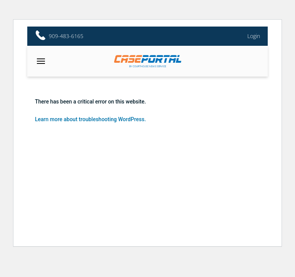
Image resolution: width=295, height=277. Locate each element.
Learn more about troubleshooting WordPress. (90, 119)
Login (253, 36)
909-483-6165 (66, 36)
